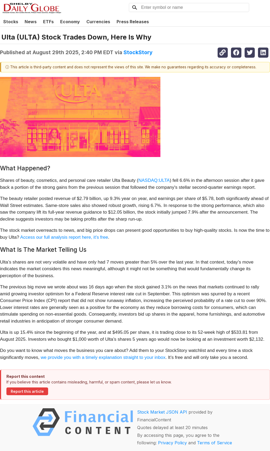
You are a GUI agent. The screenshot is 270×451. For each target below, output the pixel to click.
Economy (70, 21)
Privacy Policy (172, 442)
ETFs (48, 21)
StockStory (138, 52)
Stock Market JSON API (162, 412)
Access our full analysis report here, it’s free (64, 237)
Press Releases (133, 21)
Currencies (98, 21)
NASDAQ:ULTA (154, 180)
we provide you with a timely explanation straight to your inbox (103, 357)
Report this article (27, 391)
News (31, 21)
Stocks (10, 21)
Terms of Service (214, 442)
